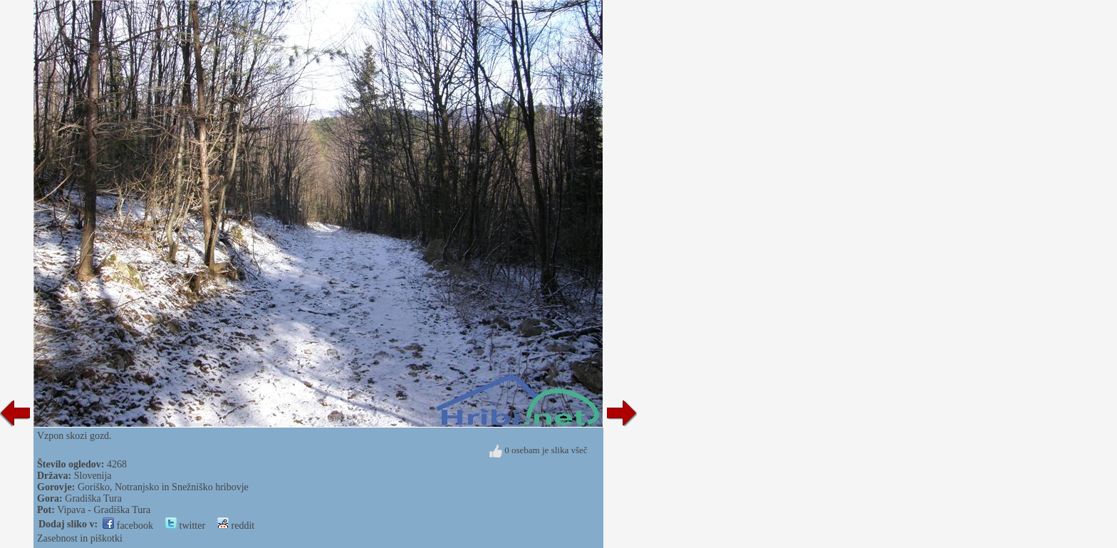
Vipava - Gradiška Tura (103, 510)
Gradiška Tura (93, 498)
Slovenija (93, 475)
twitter (185, 525)
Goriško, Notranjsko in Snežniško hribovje (163, 487)
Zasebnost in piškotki (80, 538)
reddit (235, 525)
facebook (128, 525)
